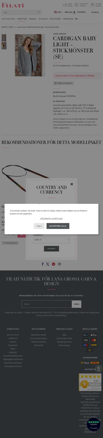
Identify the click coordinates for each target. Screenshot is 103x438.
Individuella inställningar (51, 218)
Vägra (39, 226)
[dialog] (51, 219)
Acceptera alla (57, 226)
